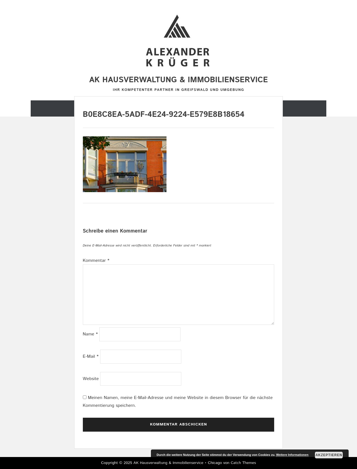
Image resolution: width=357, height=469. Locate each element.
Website (91, 379)
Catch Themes (243, 463)
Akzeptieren (328, 455)
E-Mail (91, 356)
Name (90, 334)
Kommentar (96, 260)
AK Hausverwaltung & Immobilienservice (178, 80)
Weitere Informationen (292, 454)
